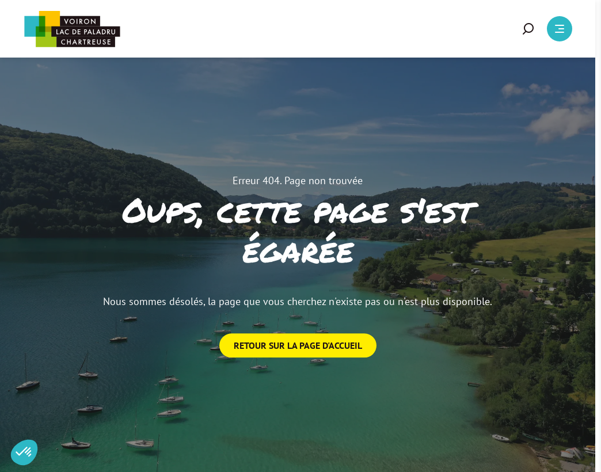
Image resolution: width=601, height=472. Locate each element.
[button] (528, 28)
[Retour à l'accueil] (72, 29)
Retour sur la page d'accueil (298, 345)
